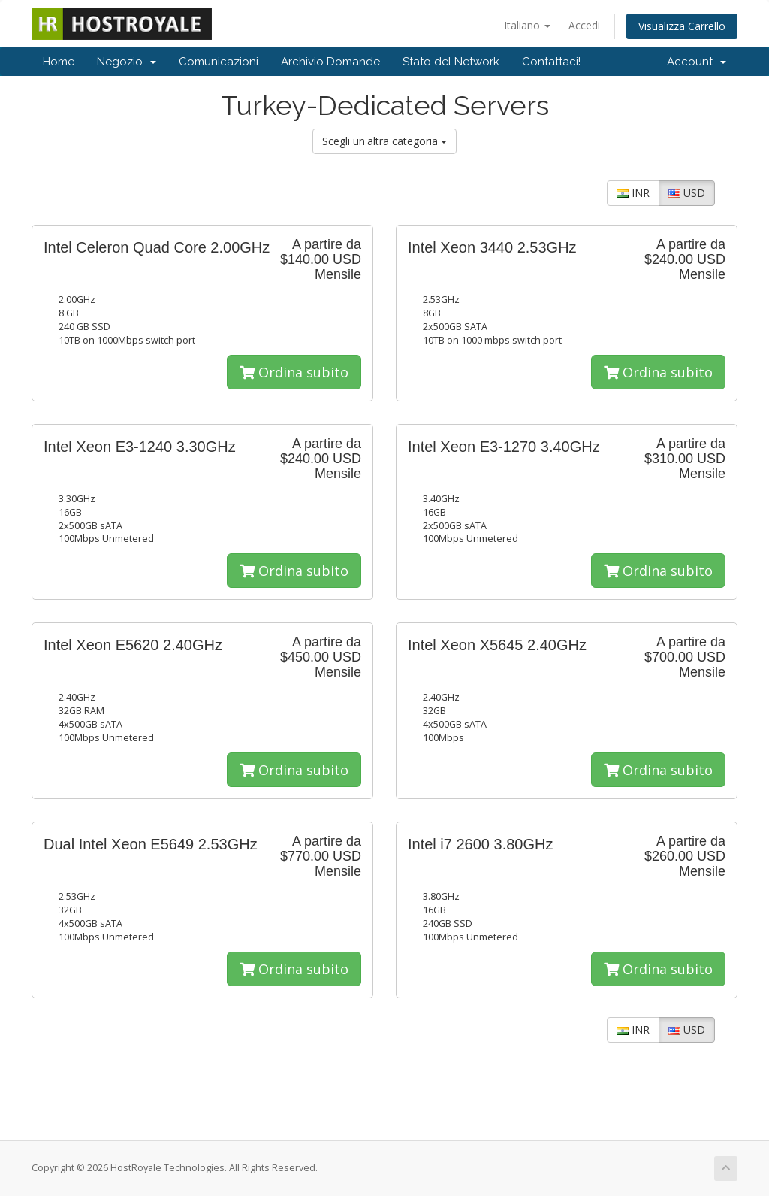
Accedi (584, 25)
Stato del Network (451, 61)
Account (696, 61)
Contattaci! (551, 61)
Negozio (126, 61)
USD (686, 193)
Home (58, 61)
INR (633, 193)
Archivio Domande (330, 61)
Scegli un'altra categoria (384, 141)
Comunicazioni (218, 61)
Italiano (527, 25)
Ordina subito (294, 372)
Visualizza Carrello (681, 26)
